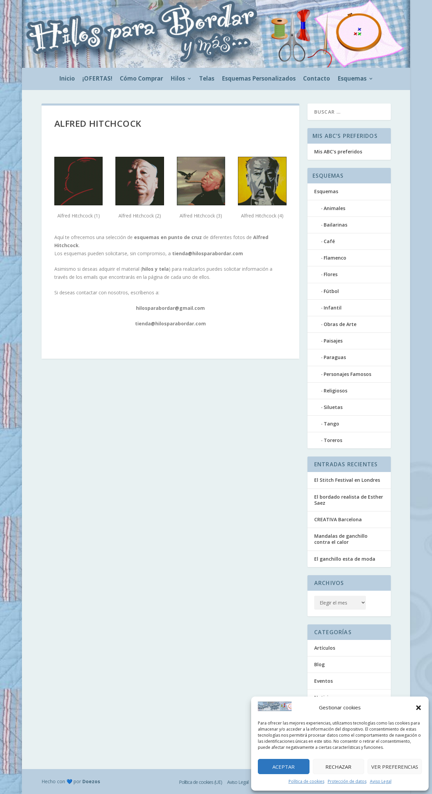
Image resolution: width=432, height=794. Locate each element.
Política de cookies (306, 781)
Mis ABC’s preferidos (338, 151)
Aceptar (283, 766)
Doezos (91, 781)
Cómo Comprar (141, 79)
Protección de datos (347, 781)
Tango (331, 423)
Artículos (324, 648)
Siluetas (333, 407)
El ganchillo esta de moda (344, 559)
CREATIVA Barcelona (338, 519)
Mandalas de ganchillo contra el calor (341, 539)
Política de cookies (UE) (200, 782)
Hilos (177, 79)
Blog (319, 664)
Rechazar (338, 766)
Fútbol (331, 291)
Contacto (316, 79)
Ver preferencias (394, 766)
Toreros (333, 440)
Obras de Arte (340, 324)
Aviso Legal (381, 781)
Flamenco (335, 258)
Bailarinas (335, 225)
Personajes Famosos (347, 374)
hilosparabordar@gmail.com (170, 308)
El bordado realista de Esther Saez (348, 500)
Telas (206, 79)
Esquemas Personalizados (259, 79)
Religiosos (335, 390)
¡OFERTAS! (97, 79)
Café (329, 241)
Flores (331, 274)
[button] (418, 707)
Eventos (323, 681)
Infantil (333, 307)
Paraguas (335, 357)
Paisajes (333, 340)
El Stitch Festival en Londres (347, 480)
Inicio (67, 79)
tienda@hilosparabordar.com (207, 253)
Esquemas (352, 79)
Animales (334, 208)
